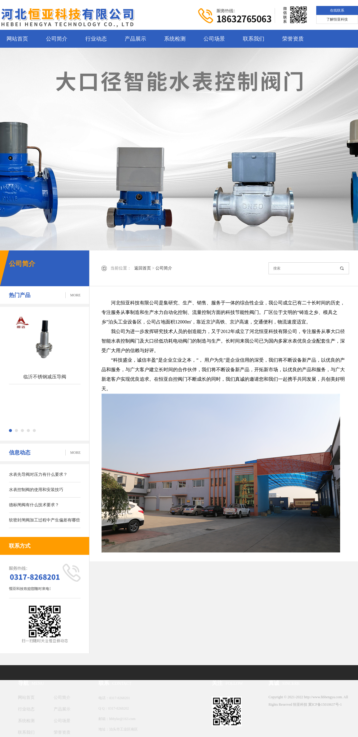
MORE (75, 295)
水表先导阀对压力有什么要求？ (38, 474)
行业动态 (96, 39)
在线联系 (337, 10)
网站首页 (17, 39)
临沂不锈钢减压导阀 (44, 376)
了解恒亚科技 (337, 19)
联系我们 (253, 39)
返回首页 (142, 268)
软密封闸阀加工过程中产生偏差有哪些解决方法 (44, 523)
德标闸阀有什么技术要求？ (34, 505)
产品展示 (135, 39)
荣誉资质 (293, 39)
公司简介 (56, 39)
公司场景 (214, 39)
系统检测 (175, 39)
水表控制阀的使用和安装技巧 (36, 489)
